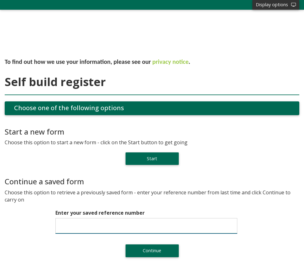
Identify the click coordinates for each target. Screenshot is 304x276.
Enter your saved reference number (100, 212)
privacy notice (170, 61)
